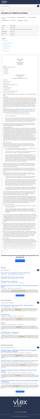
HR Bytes (3, 323)
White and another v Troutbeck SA (9, 281)
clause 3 (34, 216)
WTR (21, 106)
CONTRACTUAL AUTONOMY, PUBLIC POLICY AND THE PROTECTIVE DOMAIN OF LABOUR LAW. (19, 381)
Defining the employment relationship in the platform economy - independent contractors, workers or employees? (19, 351)
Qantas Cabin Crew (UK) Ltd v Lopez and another (12, 277)
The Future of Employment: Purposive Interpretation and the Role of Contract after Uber (19, 371)
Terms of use (13, 416)
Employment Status (5, 314)
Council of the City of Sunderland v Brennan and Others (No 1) (15, 273)
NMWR (32, 105)
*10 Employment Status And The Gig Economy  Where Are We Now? (17, 305)
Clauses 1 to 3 (6, 146)
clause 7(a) (34, 218)
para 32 (27, 234)
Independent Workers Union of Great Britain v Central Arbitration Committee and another (20, 286)
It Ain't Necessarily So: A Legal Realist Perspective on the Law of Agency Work (19, 360)
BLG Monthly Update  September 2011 (10, 332)
